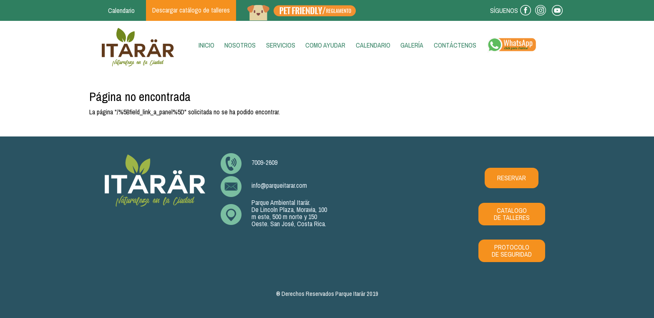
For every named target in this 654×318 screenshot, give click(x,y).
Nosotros (240, 45)
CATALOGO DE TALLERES (512, 214)
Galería (411, 45)
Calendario (373, 45)
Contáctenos (455, 45)
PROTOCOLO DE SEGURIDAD (512, 250)
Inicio (208, 45)
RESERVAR (511, 178)
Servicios (280, 45)
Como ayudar (325, 45)
